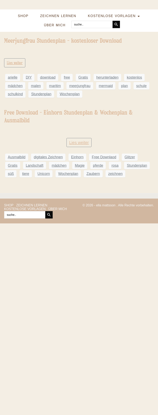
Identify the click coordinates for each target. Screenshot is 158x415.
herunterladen (107, 173)
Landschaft (34, 357)
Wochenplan (70, 190)
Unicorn (43, 365)
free (67, 173)
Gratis (83, 173)
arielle (12, 173)
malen (36, 181)
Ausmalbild (17, 349)
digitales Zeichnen (48, 349)
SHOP (23, 16)
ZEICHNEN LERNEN (58, 16)
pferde (98, 357)
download (48, 173)
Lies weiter (15, 158)
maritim (55, 181)
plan (124, 181)
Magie (80, 357)
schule (141, 181)
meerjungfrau (79, 181)
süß (11, 365)
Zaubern (93, 365)
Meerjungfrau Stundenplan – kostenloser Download (63, 40)
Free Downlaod (104, 349)
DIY (29, 173)
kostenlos (134, 173)
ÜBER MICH (55, 25)
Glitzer (129, 349)
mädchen (15, 181)
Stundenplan (41, 190)
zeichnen (115, 365)
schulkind (15, 190)
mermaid (106, 181)
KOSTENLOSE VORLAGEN (114, 16)
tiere (25, 365)
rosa (115, 357)
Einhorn (77, 349)
